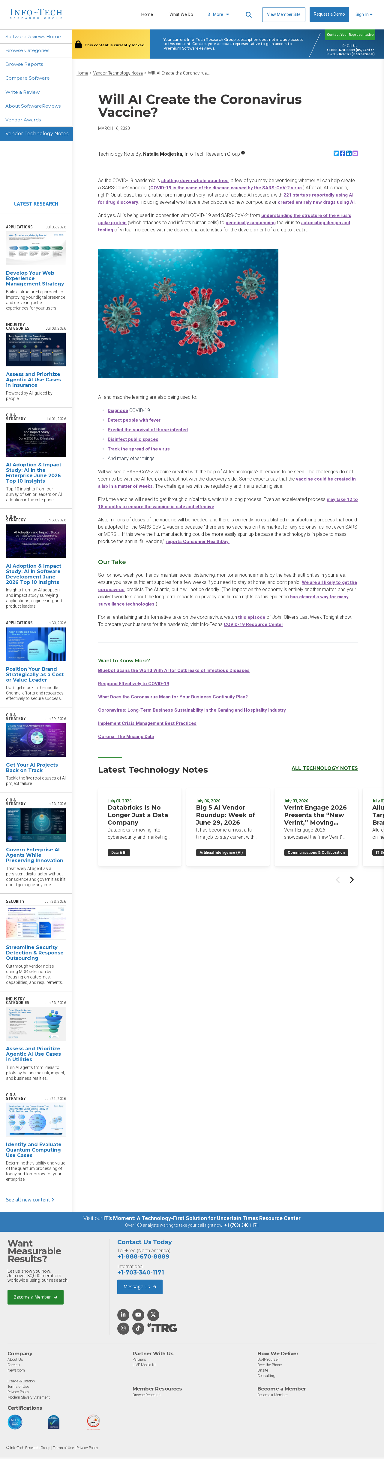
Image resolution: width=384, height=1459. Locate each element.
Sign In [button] (364, 14)
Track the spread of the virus (141, 456)
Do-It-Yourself (268, 1361)
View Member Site (283, 14)
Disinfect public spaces (134, 446)
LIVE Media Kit (145, 1366)
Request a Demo (329, 14)
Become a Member (36, 1299)
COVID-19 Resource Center (255, 631)
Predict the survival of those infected (151, 437)
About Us (15, 1361)
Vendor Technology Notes (36, 135)
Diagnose (118, 417)
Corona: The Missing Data (127, 743)
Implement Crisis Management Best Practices (150, 730)
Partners (140, 1361)
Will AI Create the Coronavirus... (179, 73)
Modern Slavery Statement (30, 1399)
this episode (252, 624)
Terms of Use (18, 1388)
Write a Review (24, 93)
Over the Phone (269, 1366)
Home (147, 14)
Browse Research (147, 1396)
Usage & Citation (22, 1383)
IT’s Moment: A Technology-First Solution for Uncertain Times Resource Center (202, 1220)
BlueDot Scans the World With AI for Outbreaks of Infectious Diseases (178, 677)
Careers (14, 1366)
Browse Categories (28, 50)
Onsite (262, 1372)
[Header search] (249, 15)
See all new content (30, 1201)
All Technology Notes (325, 775)
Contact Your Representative (350, 34)
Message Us (140, 1288)
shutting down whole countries (196, 180)
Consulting (266, 1377)
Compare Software (28, 79)
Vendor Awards (24, 121)
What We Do (181, 14)
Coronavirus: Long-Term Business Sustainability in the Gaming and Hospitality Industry (195, 717)
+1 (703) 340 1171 (241, 1227)
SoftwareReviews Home (34, 36)
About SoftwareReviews (35, 107)
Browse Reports (25, 65)
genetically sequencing (253, 230)
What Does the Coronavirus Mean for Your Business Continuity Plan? (176, 704)
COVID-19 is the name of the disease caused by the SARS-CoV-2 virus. (229, 188)
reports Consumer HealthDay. (199, 548)
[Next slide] (351, 886)
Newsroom (17, 1372)
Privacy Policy (19, 1393)
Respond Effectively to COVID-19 (135, 691)
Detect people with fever (136, 427)
